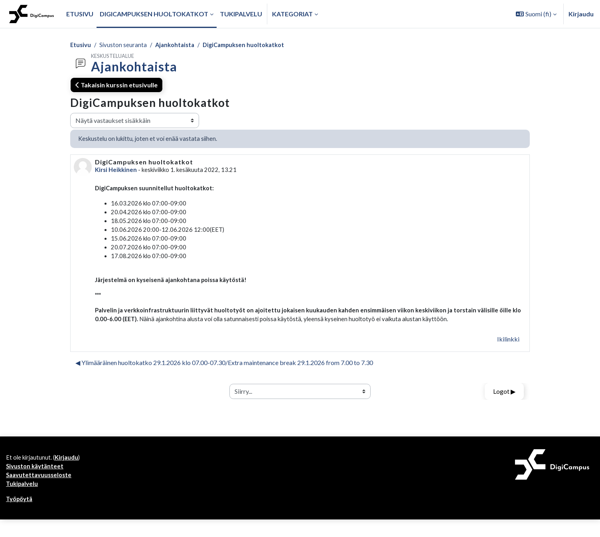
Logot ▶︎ (504, 404)
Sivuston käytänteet (36, 481)
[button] (536, 14)
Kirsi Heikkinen (117, 172)
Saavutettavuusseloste (40, 490)
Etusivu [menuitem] (79, 14)
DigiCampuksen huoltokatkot (252, 45)
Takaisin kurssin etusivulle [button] (116, 85)
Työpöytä (21, 516)
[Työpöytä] (31, 14)
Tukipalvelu (23, 500)
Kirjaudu (581, 14)
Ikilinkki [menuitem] (508, 351)
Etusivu (81, 45)
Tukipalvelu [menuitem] (241, 14)
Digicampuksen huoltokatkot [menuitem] (154, 14)
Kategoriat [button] (292, 14)
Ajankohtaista (178, 45)
